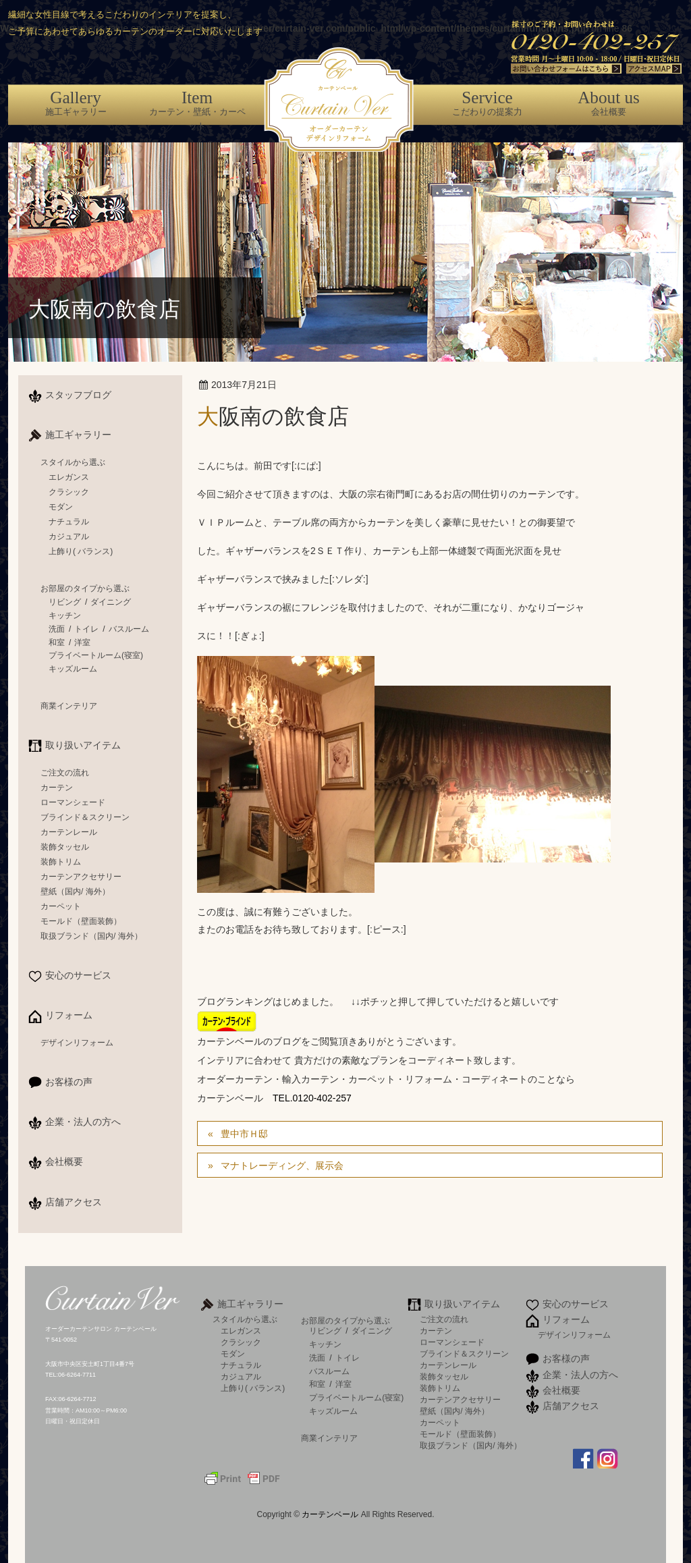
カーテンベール (331, 1514)
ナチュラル (69, 521)
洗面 (57, 629)
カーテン (56, 787)
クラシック (69, 492)
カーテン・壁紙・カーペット (197, 109)
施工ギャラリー (75, 102)
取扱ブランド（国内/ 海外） (91, 936)
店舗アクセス (73, 1202)
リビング (65, 602)
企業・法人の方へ (83, 1121)
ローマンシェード (72, 802)
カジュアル (69, 536)
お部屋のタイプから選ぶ (85, 588)
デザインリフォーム (76, 1042)
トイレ (86, 629)
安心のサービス (78, 975)
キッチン (65, 615)
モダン (61, 507)
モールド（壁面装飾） (80, 921)
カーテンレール (68, 832)
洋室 (82, 642)
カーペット (60, 906)
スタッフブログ (78, 394)
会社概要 (608, 102)
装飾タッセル (64, 847)
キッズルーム (73, 669)
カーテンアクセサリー (80, 876)
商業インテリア (68, 706)
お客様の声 (68, 1081)
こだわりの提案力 (487, 102)
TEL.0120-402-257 (312, 1098)
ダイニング (110, 602)
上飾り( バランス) (81, 551)
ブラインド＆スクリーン (85, 817)
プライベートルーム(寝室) (96, 655)
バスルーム (129, 629)
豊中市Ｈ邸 (244, 1133)
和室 (57, 642)
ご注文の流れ (64, 772)
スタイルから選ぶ (72, 462)
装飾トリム (60, 862)
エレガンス (69, 477)
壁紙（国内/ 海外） (75, 891)
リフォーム (68, 1015)
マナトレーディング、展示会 (282, 1165)
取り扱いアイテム (83, 745)
